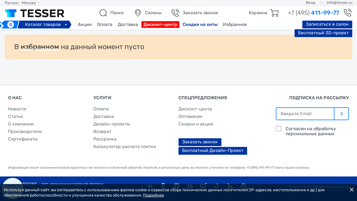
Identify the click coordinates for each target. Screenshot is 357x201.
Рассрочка (105, 139)
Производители (25, 131)
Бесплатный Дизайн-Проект (212, 150)
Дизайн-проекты (111, 124)
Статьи (15, 116)
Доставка (128, 24)
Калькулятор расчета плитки (124, 146)
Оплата (104, 24)
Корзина (258, 12)
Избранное (235, 24)
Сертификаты (23, 139)
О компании (21, 124)
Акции (85, 24)
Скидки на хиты (200, 24)
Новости (17, 109)
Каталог (47, 24)
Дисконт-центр (160, 24)
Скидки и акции (195, 124)
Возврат (102, 131)
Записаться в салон (327, 24)
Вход (310, 2)
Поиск (117, 12)
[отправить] (341, 113)
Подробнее (153, 195)
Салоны (153, 12)
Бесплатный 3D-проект (323, 32)
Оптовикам (190, 116)
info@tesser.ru (339, 2)
